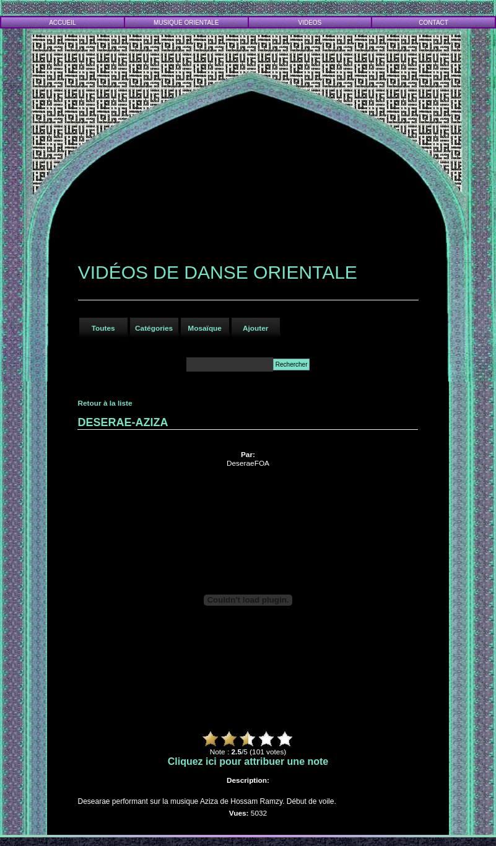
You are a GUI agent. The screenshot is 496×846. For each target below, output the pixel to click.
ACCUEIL (62, 22)
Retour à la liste (104, 403)
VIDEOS (310, 22)
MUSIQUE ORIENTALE (186, 22)
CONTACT (433, 22)
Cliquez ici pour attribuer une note (248, 761)
